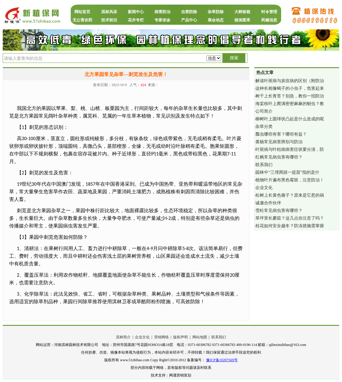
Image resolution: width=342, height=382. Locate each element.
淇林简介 (123, 337)
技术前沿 (109, 20)
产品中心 (189, 20)
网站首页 (82, 11)
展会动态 (216, 20)
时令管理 (269, 11)
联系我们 (264, 164)
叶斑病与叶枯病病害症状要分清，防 (289, 149)
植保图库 (242, 20)
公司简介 (264, 111)
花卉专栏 (136, 20)
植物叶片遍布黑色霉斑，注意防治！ (289, 180)
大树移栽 (242, 11)
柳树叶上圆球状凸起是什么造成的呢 (289, 119)
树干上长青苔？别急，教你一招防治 (289, 96)
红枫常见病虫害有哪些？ (279, 157)
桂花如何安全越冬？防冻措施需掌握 (289, 226)
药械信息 (269, 20)
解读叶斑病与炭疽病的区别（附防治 (289, 80)
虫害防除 (189, 11)
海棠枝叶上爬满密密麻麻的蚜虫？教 (289, 103)
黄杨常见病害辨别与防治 (279, 142)
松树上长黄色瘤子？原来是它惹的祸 (289, 195)
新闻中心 (136, 11)
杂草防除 (216, 11)
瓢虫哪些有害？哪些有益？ (281, 134)
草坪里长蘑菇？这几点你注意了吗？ (289, 218)
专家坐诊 (162, 20)
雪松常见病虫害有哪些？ (279, 210)
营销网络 (161, 337)
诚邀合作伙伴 (268, 203)
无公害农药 (82, 20)
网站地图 (199, 337)
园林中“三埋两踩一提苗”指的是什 (287, 172)
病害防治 (162, 11)
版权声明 (180, 337)
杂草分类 (264, 126)
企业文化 (264, 187)
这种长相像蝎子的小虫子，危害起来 (289, 88)
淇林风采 (109, 11)
